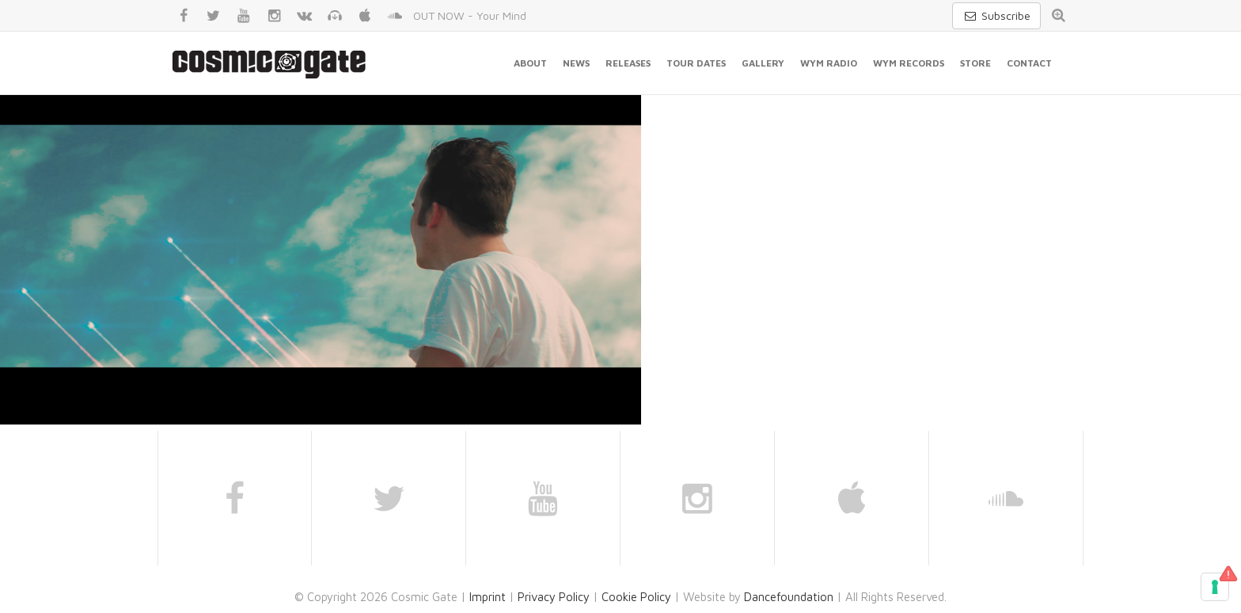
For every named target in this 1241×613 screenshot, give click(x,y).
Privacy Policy (554, 596)
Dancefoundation (788, 596)
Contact (1029, 63)
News (576, 63)
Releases (628, 63)
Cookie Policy (636, 596)
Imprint (487, 596)
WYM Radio (828, 63)
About (530, 63)
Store (975, 63)
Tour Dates (696, 63)
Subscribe (996, 15)
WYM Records (908, 63)
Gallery (763, 63)
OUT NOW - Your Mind (469, 15)
